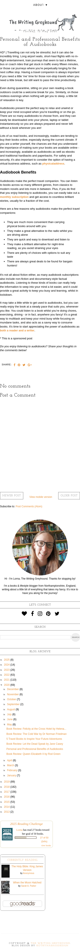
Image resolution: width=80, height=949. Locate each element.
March (11, 765)
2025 (7, 659)
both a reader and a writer (17, 330)
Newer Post (11, 495)
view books (46, 845)
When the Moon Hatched (27, 882)
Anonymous (28, 873)
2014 (7, 806)
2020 (7, 684)
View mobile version (40, 496)
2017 (7, 791)
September (13, 704)
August (11, 709)
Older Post (69, 495)
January (12, 775)
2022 (7, 674)
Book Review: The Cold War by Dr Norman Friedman (36, 733)
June (10, 719)
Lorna (19, 829)
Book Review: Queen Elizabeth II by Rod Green (33, 753)
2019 (7, 781)
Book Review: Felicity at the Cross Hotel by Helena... (36, 728)
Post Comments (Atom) (29, 506)
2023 (7, 669)
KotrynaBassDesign (52, 945)
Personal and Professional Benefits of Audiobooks (34, 749)
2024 (7, 664)
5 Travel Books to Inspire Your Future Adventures (34, 738)
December (13, 689)
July (9, 714)
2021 (7, 679)
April (10, 760)
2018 (7, 786)
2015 (7, 801)
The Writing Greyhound (50, 943)
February (12, 770)
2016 (7, 796)
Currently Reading (22, 860)
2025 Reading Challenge (26, 824)
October (12, 699)
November (13, 694)
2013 (7, 811)
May (10, 724)
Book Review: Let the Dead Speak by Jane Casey (34, 743)
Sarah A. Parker (28, 886)
